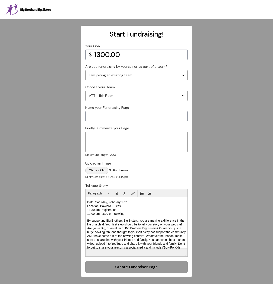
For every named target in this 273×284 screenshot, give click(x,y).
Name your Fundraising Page (107, 107)
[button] (99, 193)
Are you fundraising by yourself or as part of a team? (126, 66)
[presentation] (98, 193)
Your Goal (92, 46)
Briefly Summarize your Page (107, 128)
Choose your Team (100, 87)
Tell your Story (96, 185)
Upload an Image (98, 163)
